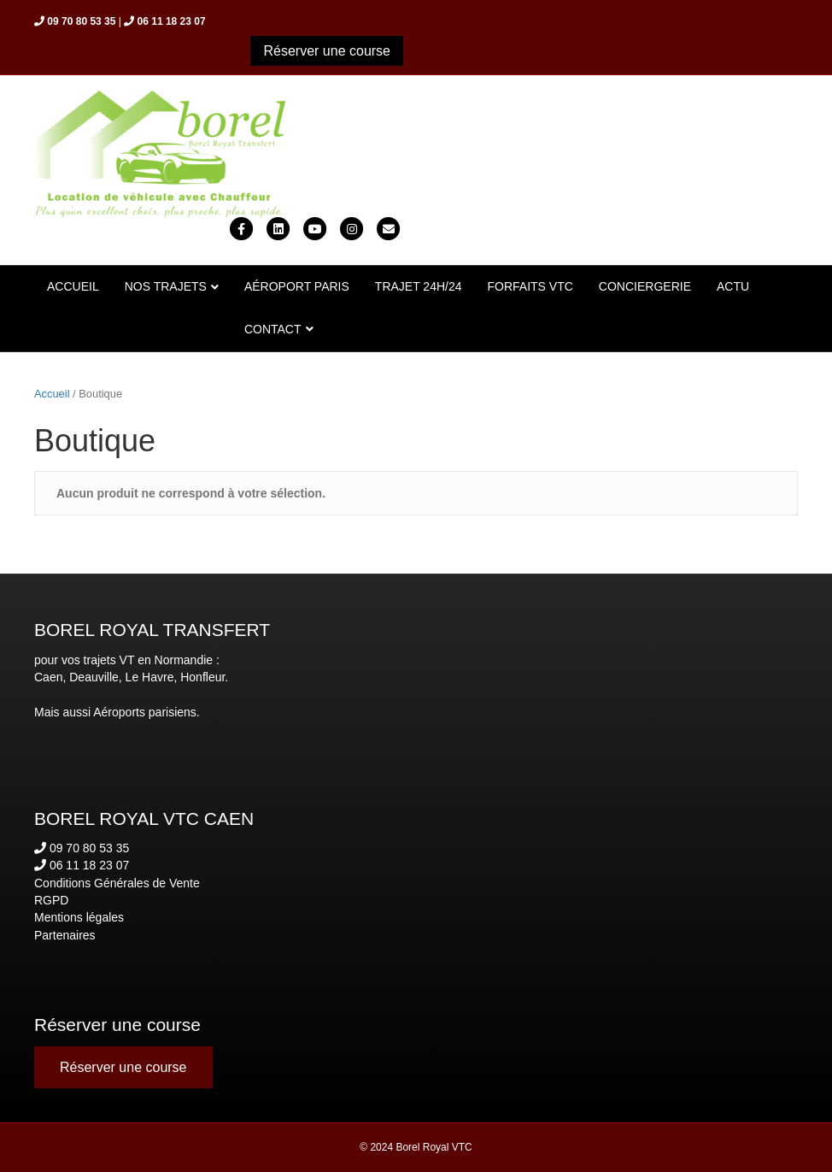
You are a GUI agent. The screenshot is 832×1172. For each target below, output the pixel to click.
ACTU (733, 286)
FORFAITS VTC (530, 286)
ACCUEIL (73, 286)
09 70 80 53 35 (81, 848)
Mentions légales (79, 917)
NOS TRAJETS (166, 286)
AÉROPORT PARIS (296, 286)
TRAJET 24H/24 (418, 286)
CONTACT (273, 329)
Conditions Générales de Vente (117, 883)
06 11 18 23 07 (81, 865)
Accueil (52, 393)
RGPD (51, 900)
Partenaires (65, 935)
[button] (326, 51)
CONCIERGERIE (645, 286)
